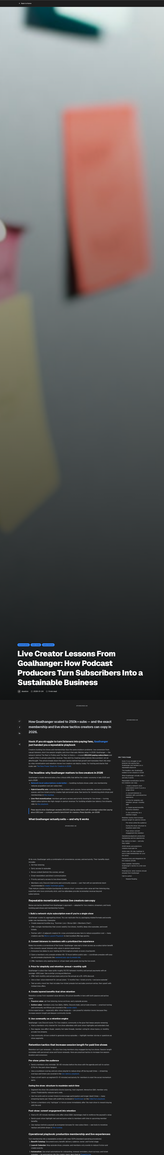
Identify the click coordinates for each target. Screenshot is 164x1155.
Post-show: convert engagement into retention (135, 870)
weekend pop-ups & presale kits (68, 962)
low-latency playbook (70, 1078)
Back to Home (25, 3)
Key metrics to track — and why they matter (133, 880)
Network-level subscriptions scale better (49, 787)
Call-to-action (127, 914)
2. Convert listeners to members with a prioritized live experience (136, 833)
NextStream (79, 1103)
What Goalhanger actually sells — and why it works (133, 815)
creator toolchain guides (54, 890)
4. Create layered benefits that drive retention (135, 847)
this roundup (49, 799)
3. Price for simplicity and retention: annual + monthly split (135, 840)
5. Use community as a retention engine (133, 852)
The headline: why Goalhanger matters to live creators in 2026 (133, 810)
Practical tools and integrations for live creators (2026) (134, 898)
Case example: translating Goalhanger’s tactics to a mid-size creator (134, 904)
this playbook (42, 808)
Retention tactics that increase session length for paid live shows (134, 857)
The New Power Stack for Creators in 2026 (54, 770)
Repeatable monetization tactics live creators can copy (133, 820)
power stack (72, 1012)
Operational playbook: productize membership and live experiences (133, 875)
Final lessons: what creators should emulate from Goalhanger (134, 910)
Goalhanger (101, 745)
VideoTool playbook (97, 1103)
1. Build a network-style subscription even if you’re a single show (136, 826)
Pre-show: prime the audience (136, 861)
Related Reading (131, 917)
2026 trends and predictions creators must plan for (132, 885)
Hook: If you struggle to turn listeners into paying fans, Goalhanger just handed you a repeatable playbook (132, 802)
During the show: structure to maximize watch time (136, 865)
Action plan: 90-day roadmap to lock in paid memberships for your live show (133, 892)
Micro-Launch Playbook (54, 940)
